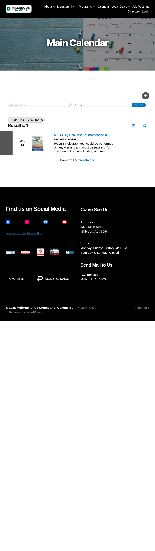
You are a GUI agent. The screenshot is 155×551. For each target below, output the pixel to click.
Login (145, 11)
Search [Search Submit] (138, 105)
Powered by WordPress (25, 312)
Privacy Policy (86, 307)
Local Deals (119, 6)
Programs (85, 6)
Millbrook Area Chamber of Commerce (45, 307)
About (48, 6)
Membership (65, 6)
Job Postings (140, 6)
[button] (145, 95)
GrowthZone (86, 160)
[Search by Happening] (100, 105)
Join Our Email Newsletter (24, 233)
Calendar (103, 6)
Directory (134, 11)
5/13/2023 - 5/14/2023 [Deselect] (26, 120)
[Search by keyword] (39, 105)
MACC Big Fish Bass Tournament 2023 (80, 135)
